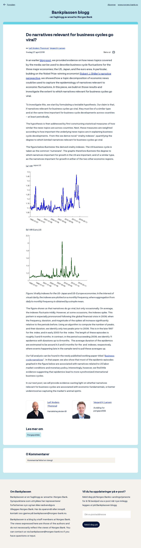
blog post (45, 60)
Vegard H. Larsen (57, 48)
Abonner (112, 4)
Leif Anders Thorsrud (39, 48)
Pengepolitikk (33, 434)
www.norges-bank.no (128, 4)
